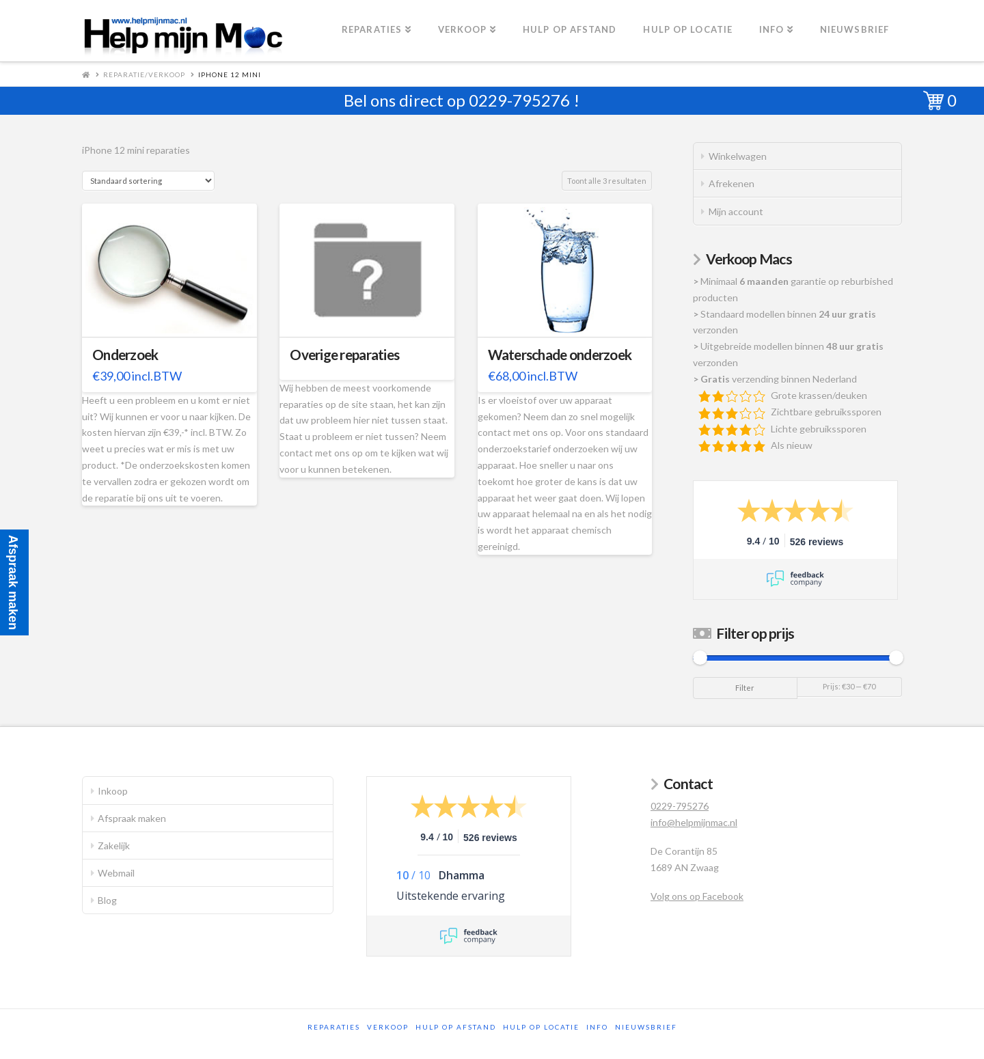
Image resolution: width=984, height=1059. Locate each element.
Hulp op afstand (455, 1027)
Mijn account (736, 211)
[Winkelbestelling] (148, 181)
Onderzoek (125, 354)
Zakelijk (114, 845)
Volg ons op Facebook (697, 896)
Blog (107, 900)
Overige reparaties (344, 354)
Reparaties (334, 1027)
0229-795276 (519, 100)
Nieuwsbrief (646, 1027)
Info (597, 1027)
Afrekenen (731, 183)
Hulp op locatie (541, 1027)
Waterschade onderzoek (560, 354)
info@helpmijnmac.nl (694, 822)
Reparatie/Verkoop (144, 74)
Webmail (116, 873)
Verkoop (388, 1027)
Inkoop (113, 791)
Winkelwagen (738, 156)
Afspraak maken (132, 818)
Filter (744, 687)
